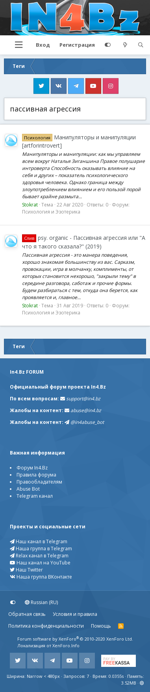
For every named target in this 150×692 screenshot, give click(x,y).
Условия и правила (75, 614)
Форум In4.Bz (32, 467)
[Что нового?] (125, 45)
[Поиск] (140, 45)
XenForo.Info (66, 645)
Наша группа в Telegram (41, 548)
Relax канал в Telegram (39, 555)
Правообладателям (39, 481)
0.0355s (116, 676)
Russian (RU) (41, 602)
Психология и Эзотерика (51, 211)
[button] (19, 45)
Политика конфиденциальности (46, 626)
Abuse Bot (28, 489)
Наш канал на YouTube (40, 562)
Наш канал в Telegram (38, 541)
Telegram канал (35, 496)
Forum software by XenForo (75, 639)
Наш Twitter (26, 569)
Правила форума (36, 474)
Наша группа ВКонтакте (41, 576)
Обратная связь (27, 614)
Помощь (101, 626)
